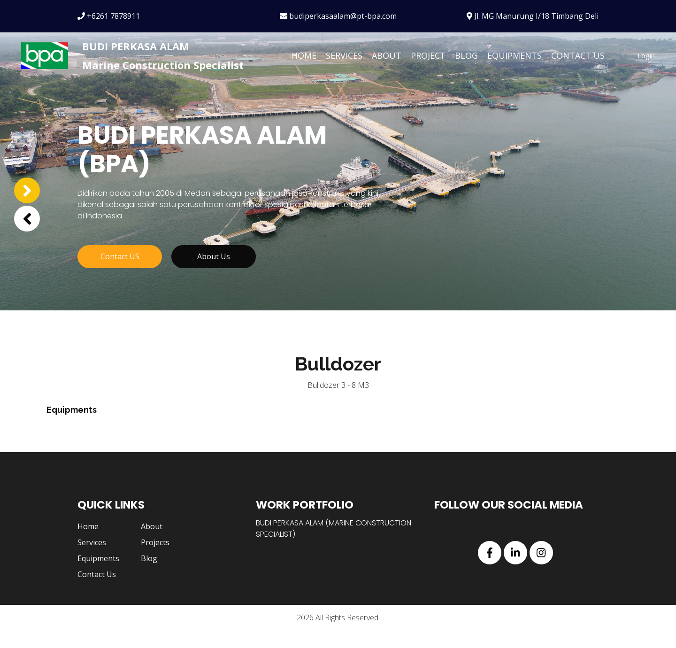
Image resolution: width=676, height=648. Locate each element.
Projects (155, 560)
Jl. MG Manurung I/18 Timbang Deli (533, 16)
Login (646, 55)
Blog (466, 55)
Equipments (514, 55)
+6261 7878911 (108, 16)
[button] (27, 218)
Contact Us (578, 55)
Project (428, 55)
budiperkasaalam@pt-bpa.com (338, 16)
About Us (213, 276)
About (386, 55)
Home (304, 55)
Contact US (119, 276)
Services (344, 55)
